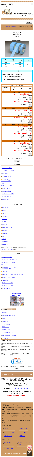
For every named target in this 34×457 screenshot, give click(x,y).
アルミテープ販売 (6, 191)
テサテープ (4, 219)
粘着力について (5, 327)
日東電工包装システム (7, 227)
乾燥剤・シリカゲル (7, 271)
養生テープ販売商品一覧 (12, 26)
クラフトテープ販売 (7, 168)
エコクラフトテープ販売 (8, 170)
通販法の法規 (24, 428)
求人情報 (22, 436)
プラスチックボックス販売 (8, 277)
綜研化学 (4, 236)
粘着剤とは (4, 312)
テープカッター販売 (7, 257)
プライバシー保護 (9, 432)
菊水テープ (4, 224)
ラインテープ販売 (6, 196)
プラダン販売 (5, 280)
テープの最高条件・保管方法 (9, 335)
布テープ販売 (5, 173)
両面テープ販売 (6, 188)
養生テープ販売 (6, 199)
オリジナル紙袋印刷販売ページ (9, 260)
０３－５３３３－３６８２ (21, 388)
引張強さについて (6, 329)
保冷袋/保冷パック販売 (7, 283)
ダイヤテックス (6, 221)
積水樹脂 (4, 239)
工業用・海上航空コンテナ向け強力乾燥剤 (12, 274)
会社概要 (6, 428)
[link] (17, 362)
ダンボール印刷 (6, 288)
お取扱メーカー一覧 (7, 249)
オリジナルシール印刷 (7, 285)
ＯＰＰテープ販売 (6, 176)
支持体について (5, 321)
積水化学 (4, 210)
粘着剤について (5, 318)
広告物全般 (7, 442)
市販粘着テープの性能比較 (8, 315)
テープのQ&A (5, 338)
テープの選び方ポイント (8, 332)
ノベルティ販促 (8, 448)
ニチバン (4, 213)
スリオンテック (6, 216)
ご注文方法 (23, 432)
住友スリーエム (6, 244)
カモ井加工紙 (5, 242)
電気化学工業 (5, 207)
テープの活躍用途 (6, 324)
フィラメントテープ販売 (8, 194)
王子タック (4, 230)
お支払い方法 (8, 436)
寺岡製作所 (4, 233)
